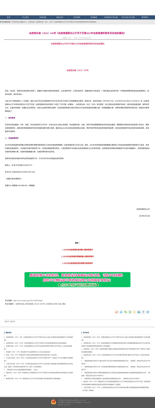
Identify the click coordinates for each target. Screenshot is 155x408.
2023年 (42, 304)
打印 (7, 321)
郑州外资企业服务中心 (19, 22)
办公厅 (36, 304)
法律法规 (42, 17)
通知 (64, 304)
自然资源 (49, 304)
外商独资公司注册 (111, 17)
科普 (55, 304)
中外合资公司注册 (128, 17)
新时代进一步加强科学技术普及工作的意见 (123, 101)
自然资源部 (29, 304)
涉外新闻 (76, 17)
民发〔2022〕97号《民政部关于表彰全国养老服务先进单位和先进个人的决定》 (32, 355)
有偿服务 (93, 17)
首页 (8, 17)
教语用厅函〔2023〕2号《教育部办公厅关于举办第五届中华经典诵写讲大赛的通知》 (34, 378)
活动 (59, 304)
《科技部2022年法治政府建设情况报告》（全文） (22, 369)
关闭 (12, 321)
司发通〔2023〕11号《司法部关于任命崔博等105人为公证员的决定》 (28, 352)
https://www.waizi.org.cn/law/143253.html (27, 300)
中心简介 (25, 17)
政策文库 (59, 17)
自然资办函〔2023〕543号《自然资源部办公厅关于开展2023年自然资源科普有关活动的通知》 (66, 22)
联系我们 (145, 17)
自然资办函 (20, 304)
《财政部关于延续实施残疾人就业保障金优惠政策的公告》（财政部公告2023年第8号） (112, 378)
